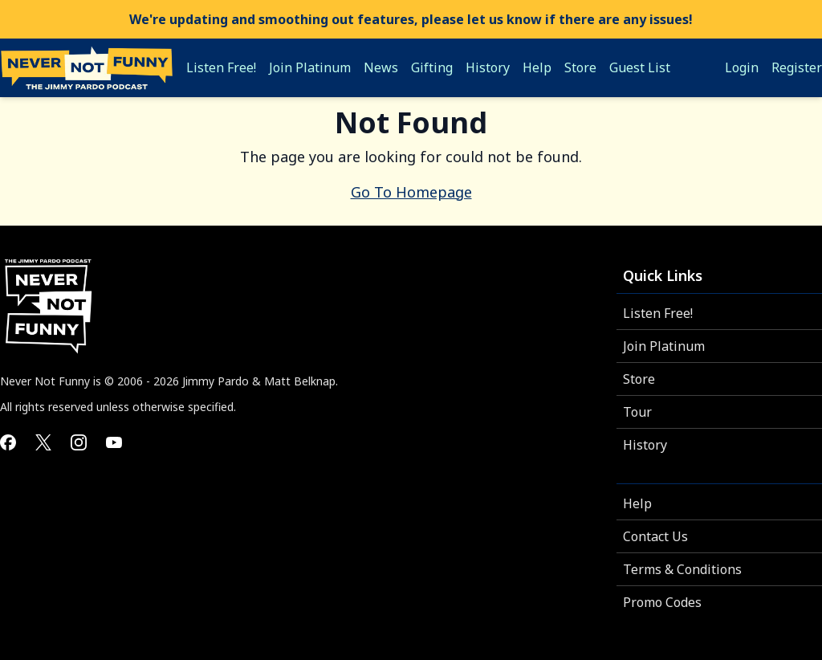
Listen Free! (658, 313)
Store (639, 379)
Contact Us (655, 536)
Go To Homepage (411, 192)
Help (637, 503)
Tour (637, 412)
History (645, 445)
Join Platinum (664, 346)
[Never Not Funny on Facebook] (8, 442)
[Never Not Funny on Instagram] (79, 442)
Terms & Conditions (682, 569)
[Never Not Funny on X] (43, 442)
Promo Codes (662, 602)
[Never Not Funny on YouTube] (114, 442)
